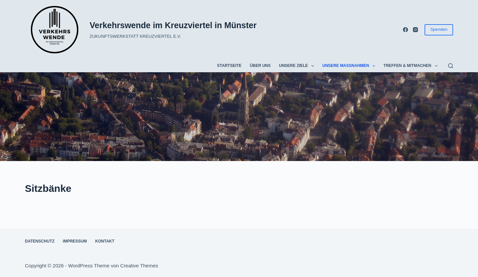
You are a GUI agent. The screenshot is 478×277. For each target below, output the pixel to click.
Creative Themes (139, 265)
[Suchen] (450, 65)
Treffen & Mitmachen (411, 66)
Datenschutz (39, 241)
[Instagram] (415, 29)
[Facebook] (405, 29)
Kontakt (105, 241)
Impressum (75, 241)
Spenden (438, 29)
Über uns (260, 65)
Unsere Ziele (298, 66)
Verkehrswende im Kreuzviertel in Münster (173, 25)
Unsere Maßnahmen (350, 66)
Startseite (229, 65)
